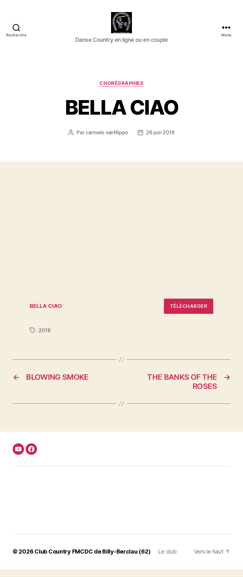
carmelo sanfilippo (106, 140)
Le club (167, 559)
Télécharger (189, 313)
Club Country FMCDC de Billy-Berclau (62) (92, 559)
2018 (45, 338)
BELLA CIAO (46, 313)
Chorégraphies (121, 90)
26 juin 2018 (160, 140)
